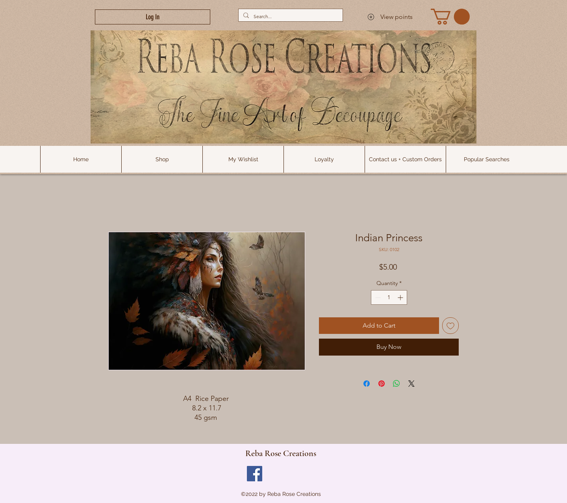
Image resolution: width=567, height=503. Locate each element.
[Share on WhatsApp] (396, 383)
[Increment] (401, 297)
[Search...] (290, 16)
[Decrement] (377, 297)
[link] (450, 16)
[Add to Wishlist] (450, 325)
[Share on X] (411, 383)
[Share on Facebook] (366, 383)
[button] (486, 159)
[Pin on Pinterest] (381, 383)
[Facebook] (254, 473)
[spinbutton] (389, 297)
